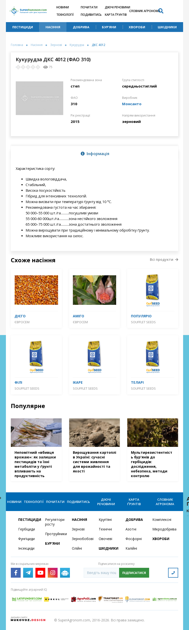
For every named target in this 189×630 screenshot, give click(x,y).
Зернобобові (82, 538)
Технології (65, 15)
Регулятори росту (54, 522)
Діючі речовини (117, 7)
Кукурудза (77, 45)
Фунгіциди (26, 538)
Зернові (56, 45)
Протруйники (55, 533)
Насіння (53, 27)
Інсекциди (26, 548)
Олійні (77, 548)
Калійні (131, 548)
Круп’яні (105, 519)
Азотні (131, 529)
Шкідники (167, 27)
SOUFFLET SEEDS (143, 322)
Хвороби (137, 27)
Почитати (89, 7)
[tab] (94, 153)
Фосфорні (134, 538)
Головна (17, 45)
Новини (62, 7)
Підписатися (134, 573)
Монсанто (132, 103)
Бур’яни (109, 27)
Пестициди (22, 27)
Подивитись (91, 15)
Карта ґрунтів (116, 15)
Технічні (105, 529)
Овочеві (105, 538)
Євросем (22, 322)
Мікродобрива (162, 529)
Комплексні (161, 519)
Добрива (81, 27)
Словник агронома (144, 11)
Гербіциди (26, 529)
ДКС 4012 (98, 45)
